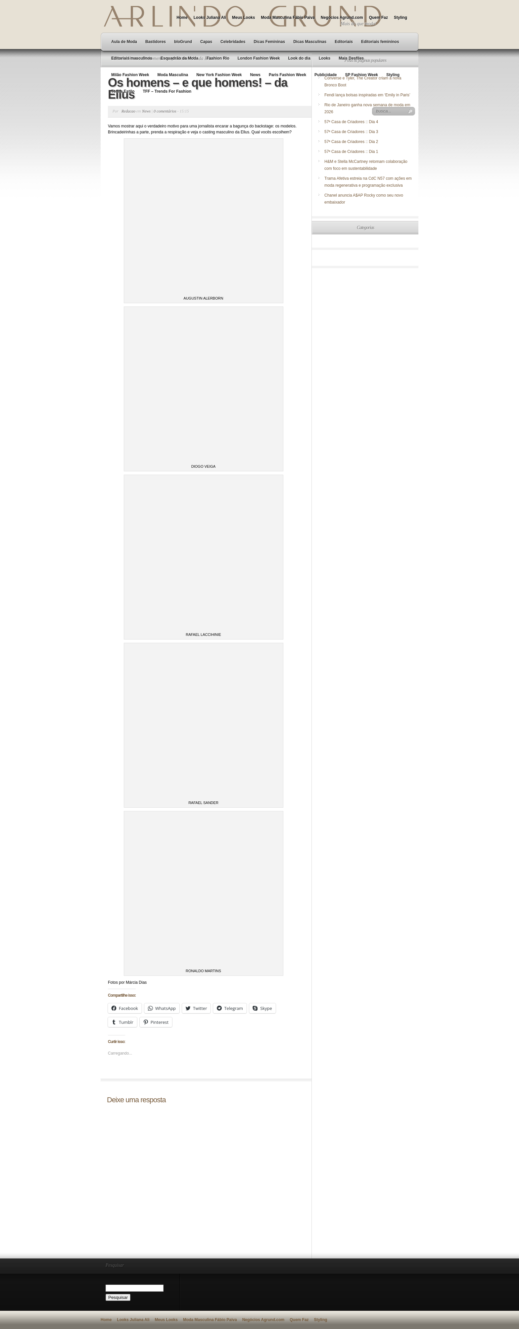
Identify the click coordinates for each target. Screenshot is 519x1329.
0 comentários (165, 111)
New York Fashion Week (219, 74)
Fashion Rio (218, 58)
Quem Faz (378, 17)
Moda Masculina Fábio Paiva (288, 17)
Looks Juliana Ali (210, 17)
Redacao (128, 111)
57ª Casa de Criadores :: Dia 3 (351, 131)
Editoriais (344, 41)
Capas (206, 41)
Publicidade (325, 74)
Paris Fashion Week (287, 74)
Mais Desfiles (351, 58)
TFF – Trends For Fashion (167, 91)
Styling (400, 17)
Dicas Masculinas (309, 41)
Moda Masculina (172, 74)
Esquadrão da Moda (179, 58)
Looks (324, 58)
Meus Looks (243, 17)
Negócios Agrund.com (342, 17)
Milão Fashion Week (130, 74)
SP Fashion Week (361, 74)
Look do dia (299, 58)
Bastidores (155, 41)
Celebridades (232, 41)
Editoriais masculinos (131, 58)
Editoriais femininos (380, 41)
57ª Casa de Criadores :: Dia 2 (351, 141)
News (255, 74)
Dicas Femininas (269, 41)
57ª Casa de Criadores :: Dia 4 (351, 121)
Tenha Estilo (122, 91)
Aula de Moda (124, 41)
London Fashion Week (259, 58)
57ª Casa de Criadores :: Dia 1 (351, 151)
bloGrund (183, 41)
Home (181, 17)
